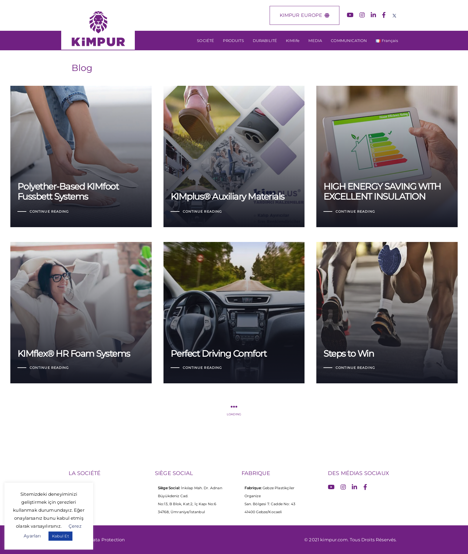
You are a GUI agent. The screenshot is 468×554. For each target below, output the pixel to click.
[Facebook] (384, 15)
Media (76, 507)
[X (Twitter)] (394, 15)
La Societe (81, 488)
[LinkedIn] (373, 15)
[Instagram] (362, 15)
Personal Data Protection (97, 539)
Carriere (78, 498)
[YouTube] (350, 15)
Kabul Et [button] (60, 536)
